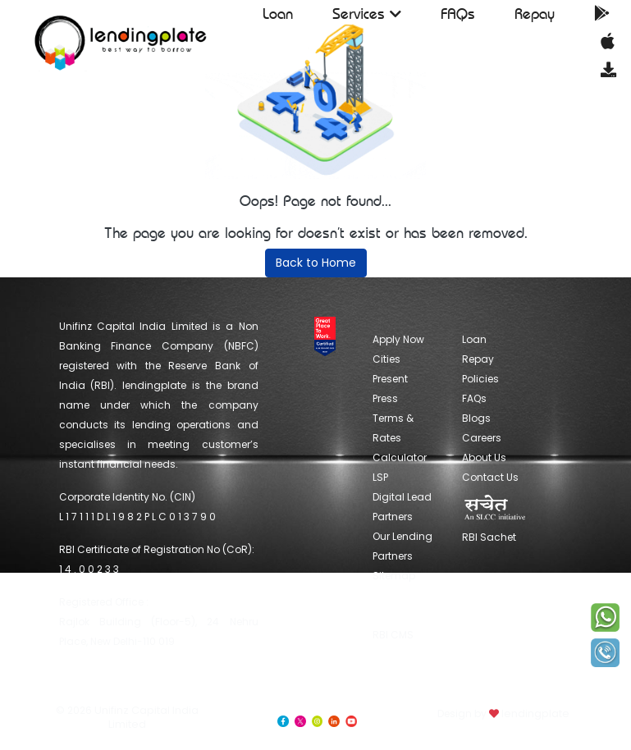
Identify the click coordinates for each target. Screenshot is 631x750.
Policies (480, 379)
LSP (380, 477)
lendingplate (534, 713)
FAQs (458, 13)
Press (385, 398)
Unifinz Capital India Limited (146, 717)
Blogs (476, 418)
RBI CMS (393, 614)
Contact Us (490, 477)
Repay (534, 13)
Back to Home (316, 262)
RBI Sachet (495, 518)
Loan (278, 13)
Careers (481, 438)
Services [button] (366, 13)
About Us (484, 457)
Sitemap (394, 576)
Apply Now (398, 339)
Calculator (400, 457)
